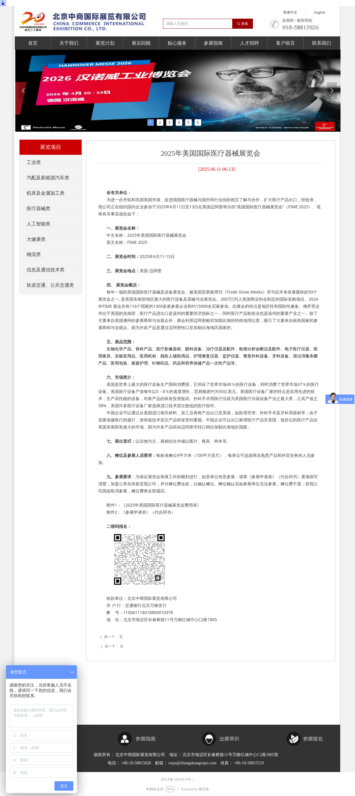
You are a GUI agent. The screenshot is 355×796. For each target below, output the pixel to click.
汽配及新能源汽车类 (48, 177)
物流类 (34, 254)
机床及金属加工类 (45, 193)
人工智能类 (38, 223)
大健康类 (36, 239)
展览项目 (50, 147)
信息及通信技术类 (45, 269)
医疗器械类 (38, 208)
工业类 (34, 162)
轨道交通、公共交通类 (50, 285)
